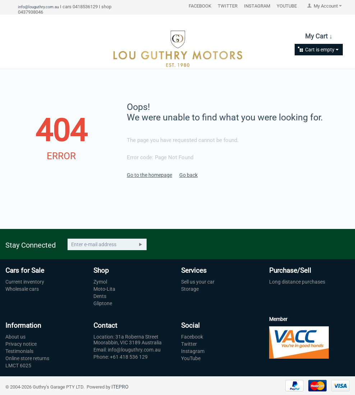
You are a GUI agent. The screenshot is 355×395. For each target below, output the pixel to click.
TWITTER (228, 6)
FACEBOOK (200, 6)
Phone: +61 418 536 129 (120, 357)
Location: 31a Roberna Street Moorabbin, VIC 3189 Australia (127, 339)
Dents (99, 296)
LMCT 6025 (18, 365)
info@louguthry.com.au (38, 6)
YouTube (190, 358)
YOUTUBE (287, 6)
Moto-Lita (104, 289)
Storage (190, 289)
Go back (188, 175)
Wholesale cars (22, 289)
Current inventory (24, 282)
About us (15, 337)
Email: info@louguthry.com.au (127, 350)
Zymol (100, 282)
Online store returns (27, 358)
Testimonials (19, 351)
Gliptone (102, 303)
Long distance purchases (297, 282)
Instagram (192, 351)
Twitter (189, 344)
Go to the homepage (149, 175)
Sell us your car (198, 282)
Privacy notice (21, 344)
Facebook (192, 337)
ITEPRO (120, 387)
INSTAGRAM (257, 6)
